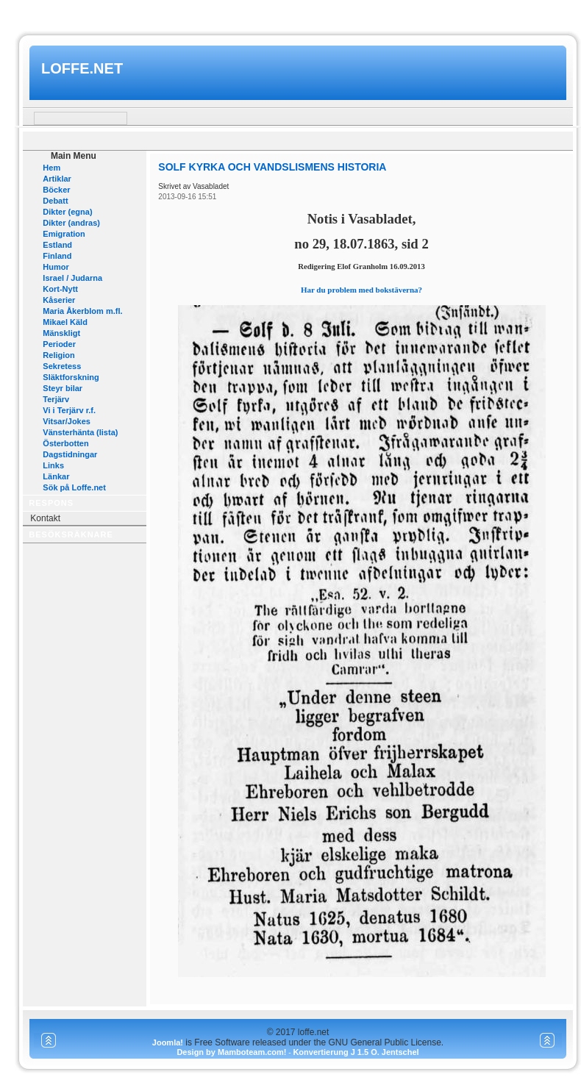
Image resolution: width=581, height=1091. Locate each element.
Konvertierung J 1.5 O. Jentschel (355, 1052)
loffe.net (82, 68)
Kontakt (45, 518)
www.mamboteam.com (290, 13)
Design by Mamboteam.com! (231, 1052)
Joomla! (167, 1042)
